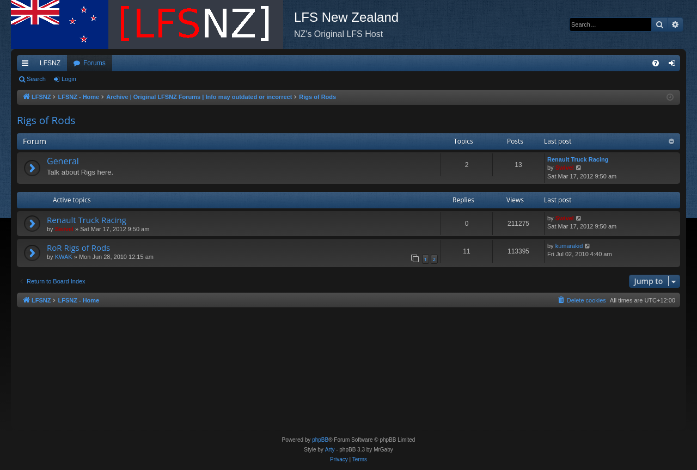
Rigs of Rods (46, 120)
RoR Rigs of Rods (78, 247)
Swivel (564, 167)
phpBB (320, 440)
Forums (94, 63)
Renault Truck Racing (577, 159)
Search (36, 79)
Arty (330, 450)
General (63, 161)
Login (69, 79)
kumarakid (569, 246)
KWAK (63, 256)
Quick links (27, 65)
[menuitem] (655, 63)
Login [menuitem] (674, 65)
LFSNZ (50, 63)
